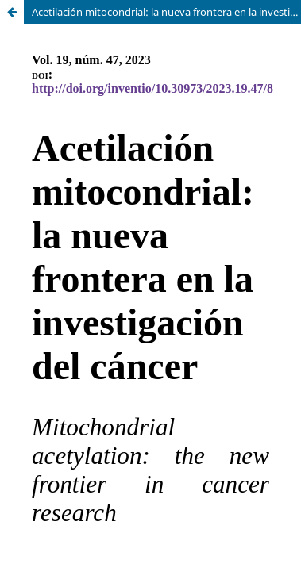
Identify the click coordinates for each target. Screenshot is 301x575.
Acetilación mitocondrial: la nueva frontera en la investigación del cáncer (166, 12)
